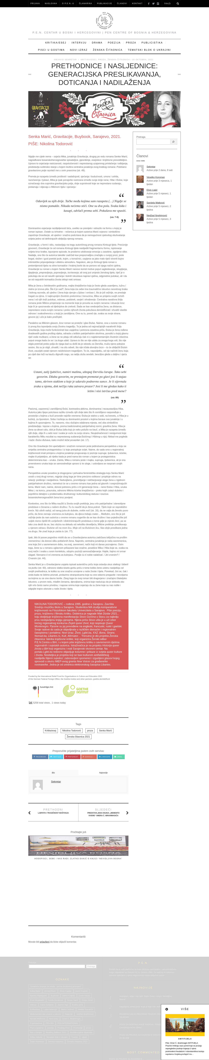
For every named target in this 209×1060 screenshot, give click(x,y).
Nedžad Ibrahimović (157, 215)
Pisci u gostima (51, 50)
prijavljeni (44, 888)
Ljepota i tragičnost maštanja (53, 811)
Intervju (79, 42)
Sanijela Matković (156, 203)
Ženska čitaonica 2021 (78, 736)
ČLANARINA (85, 3)
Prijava (35, 3)
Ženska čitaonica (108, 50)
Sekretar (151, 166)
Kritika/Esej (55, 42)
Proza (131, 42)
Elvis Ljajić (152, 190)
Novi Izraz (79, 50)
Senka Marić (105, 730)
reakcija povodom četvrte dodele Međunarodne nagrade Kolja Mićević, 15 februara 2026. (113, 866)
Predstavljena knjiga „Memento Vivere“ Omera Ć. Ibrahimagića (103, 812)
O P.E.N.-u (68, 3)
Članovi (122, 3)
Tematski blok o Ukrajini (149, 50)
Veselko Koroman (156, 177)
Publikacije (104, 3)
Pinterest (71, 757)
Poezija (114, 42)
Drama (97, 42)
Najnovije (103, 773)
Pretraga (140, 137)
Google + (88, 757)
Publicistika (152, 42)
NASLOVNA (51, 3)
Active (143, 160)
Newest (138, 160)
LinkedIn (104, 757)
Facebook (40, 757)
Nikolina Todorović (71, 730)
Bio (53, 773)
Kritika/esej (50, 730)
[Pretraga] (173, 142)
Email (118, 757)
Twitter (55, 757)
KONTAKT (137, 3)
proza (90, 730)
